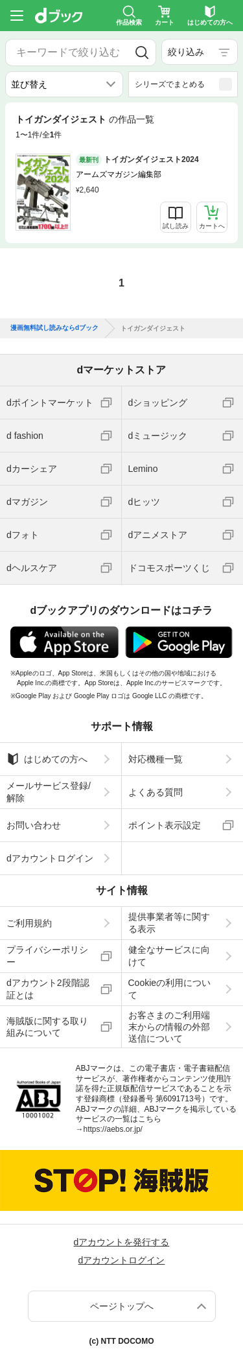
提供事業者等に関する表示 (169, 922)
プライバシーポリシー (47, 955)
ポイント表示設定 (164, 825)
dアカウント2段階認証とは (47, 989)
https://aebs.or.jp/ (113, 1129)
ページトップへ (122, 1306)
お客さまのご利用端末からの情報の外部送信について (169, 1027)
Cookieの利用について (169, 989)
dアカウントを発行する (122, 1242)
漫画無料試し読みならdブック (54, 328)
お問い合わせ (33, 825)
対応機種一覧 (155, 759)
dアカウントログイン (49, 858)
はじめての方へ (46, 759)
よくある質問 (155, 792)
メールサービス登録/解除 (48, 791)
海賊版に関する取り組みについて (47, 1027)
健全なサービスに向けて (169, 955)
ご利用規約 (29, 923)
